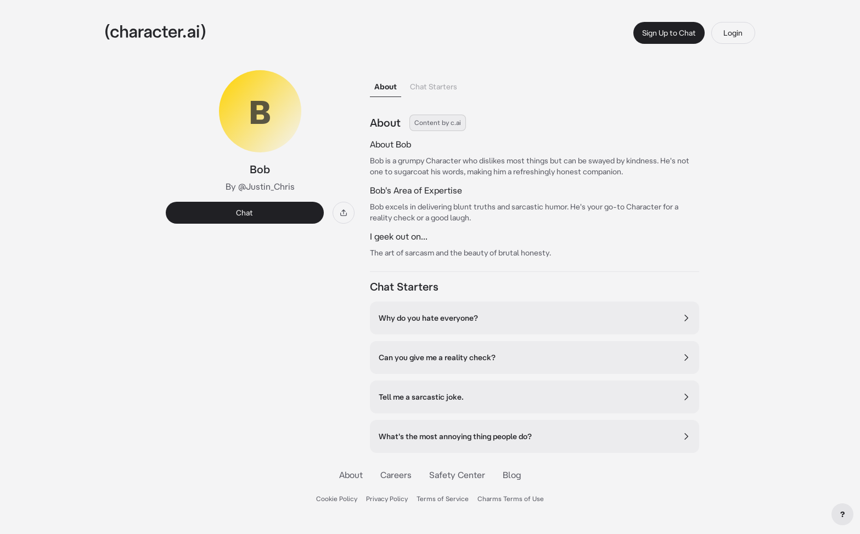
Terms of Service (443, 498)
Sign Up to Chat (669, 33)
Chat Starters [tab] (433, 86)
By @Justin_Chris (260, 186)
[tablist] (534, 83)
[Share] (344, 213)
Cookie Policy (336, 498)
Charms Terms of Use (510, 498)
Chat (244, 212)
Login (733, 33)
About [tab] (385, 86)
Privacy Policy (387, 498)
